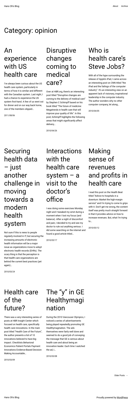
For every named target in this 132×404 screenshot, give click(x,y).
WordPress (122, 397)
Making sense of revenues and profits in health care (108, 167)
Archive (124, 6)
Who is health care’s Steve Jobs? (107, 58)
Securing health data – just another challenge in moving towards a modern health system (22, 187)
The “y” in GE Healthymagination (65, 300)
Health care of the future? (21, 300)
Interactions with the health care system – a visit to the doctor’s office (64, 175)
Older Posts (121, 375)
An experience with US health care (20, 62)
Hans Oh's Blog (11, 6)
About (115, 6)
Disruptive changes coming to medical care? (61, 66)
